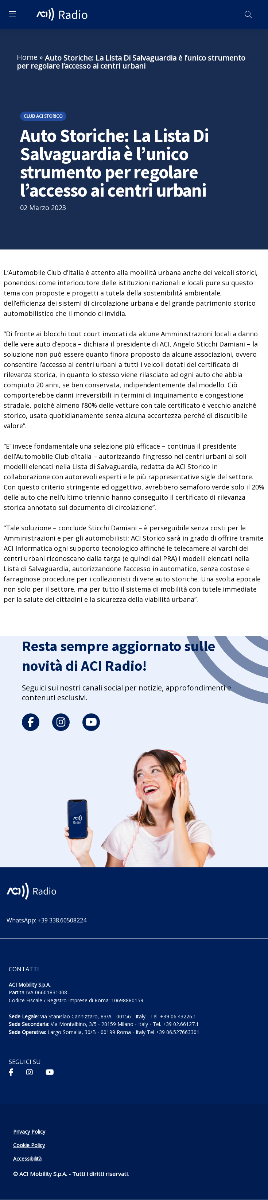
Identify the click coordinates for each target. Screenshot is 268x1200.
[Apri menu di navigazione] (12, 13)
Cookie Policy (29, 1145)
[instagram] (61, 722)
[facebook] (30, 722)
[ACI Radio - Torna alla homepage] (63, 14)
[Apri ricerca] (248, 14)
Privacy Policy (29, 1131)
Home (27, 57)
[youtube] (91, 722)
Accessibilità (27, 1158)
